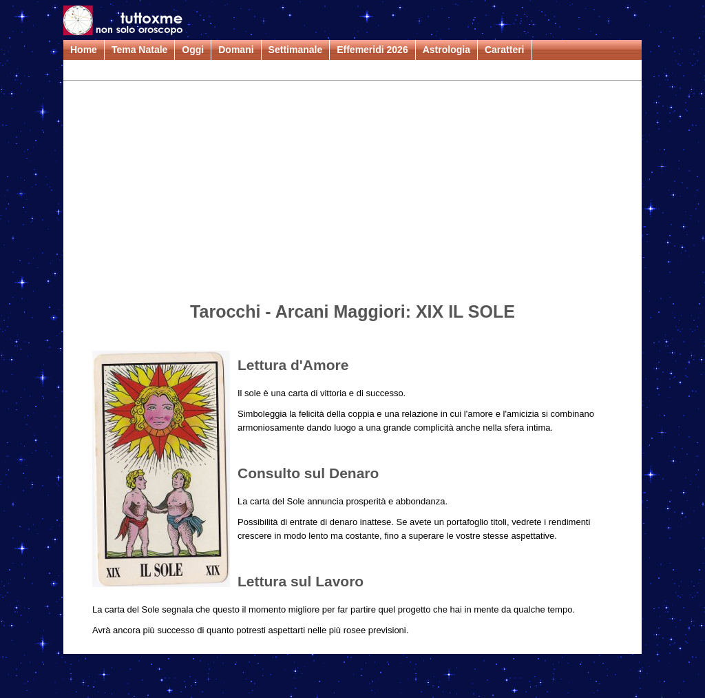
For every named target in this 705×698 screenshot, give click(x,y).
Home (83, 49)
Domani (235, 49)
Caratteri (505, 49)
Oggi (193, 49)
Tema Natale (139, 49)
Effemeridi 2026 (372, 49)
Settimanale (296, 49)
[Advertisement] (352, 193)
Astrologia (446, 49)
